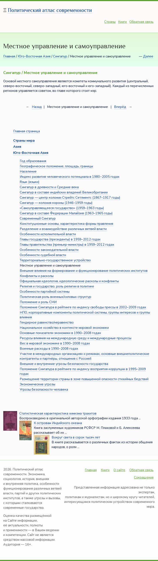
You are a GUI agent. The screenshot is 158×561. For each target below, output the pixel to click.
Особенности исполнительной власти (48, 234)
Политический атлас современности (50, 10)
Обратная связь (141, 22)
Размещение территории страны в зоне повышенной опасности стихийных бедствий (84, 379)
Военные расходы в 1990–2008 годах (49, 348)
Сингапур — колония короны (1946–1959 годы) (56, 203)
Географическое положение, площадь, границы (56, 166)
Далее (148, 56)
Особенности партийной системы (45, 291)
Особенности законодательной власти (49, 250)
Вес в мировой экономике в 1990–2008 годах (55, 343)
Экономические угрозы (37, 384)
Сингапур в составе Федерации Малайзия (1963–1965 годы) (66, 213)
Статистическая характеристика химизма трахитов (57, 413)
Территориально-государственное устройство (55, 260)
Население (28, 171)
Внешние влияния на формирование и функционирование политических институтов (84, 271)
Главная (9, 56)
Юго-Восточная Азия (34, 56)
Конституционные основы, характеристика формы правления (66, 224)
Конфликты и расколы (37, 276)
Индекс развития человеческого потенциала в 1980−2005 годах (69, 177)
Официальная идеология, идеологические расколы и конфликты (69, 281)
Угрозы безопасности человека (44, 389)
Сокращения (143, 477)
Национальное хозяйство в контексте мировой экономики (64, 328)
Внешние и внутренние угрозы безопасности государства (64, 364)
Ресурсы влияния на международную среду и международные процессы (75, 338)
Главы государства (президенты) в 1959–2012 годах (60, 239)
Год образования (33, 161)
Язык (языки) (29, 182)
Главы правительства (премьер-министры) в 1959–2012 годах (67, 244)
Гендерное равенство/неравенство (47, 322)
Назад (37, 107)
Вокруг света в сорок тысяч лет (76, 437)
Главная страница (26, 131)
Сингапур (60, 56)
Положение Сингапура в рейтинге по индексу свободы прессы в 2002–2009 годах (83, 307)
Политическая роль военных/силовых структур (55, 297)
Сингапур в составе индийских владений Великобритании (64, 192)
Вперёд (120, 107)
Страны (110, 22)
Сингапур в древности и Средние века (49, 187)
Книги (122, 22)
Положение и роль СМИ (38, 302)
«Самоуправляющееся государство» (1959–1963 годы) (62, 208)
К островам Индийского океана (58, 423)
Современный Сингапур (38, 218)
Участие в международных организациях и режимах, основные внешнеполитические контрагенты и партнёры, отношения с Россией (84, 356)
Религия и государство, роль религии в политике (57, 286)
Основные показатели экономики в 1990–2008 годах (60, 333)
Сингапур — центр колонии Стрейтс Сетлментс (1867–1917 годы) (70, 197)
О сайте (119, 470)
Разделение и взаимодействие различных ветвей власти (63, 229)
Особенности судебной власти (43, 255)
